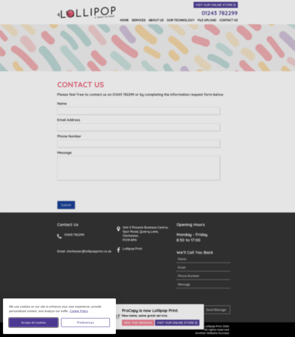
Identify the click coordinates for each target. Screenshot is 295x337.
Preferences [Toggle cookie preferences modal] (85, 322)
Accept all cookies (33, 322)
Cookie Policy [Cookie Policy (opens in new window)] (79, 311)
